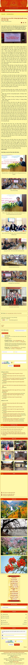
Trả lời (13, 341)
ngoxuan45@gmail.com (16, 347)
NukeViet (11, 664)
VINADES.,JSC (20, 664)
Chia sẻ (2, 325)
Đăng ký (25, 647)
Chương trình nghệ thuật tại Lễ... (8, 495)
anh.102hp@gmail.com (18, 340)
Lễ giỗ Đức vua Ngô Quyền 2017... (9, 494)
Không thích (23, 341)
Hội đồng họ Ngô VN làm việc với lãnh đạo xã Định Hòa (12, 429)
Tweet (2, 326)
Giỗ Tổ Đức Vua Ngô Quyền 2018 (9, 492)
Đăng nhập (17, 644)
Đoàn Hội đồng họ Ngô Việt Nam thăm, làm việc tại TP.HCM (13, 427)
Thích (17, 341)
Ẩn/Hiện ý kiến (5, 333)
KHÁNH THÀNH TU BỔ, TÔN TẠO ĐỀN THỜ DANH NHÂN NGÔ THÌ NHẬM (14, 434)
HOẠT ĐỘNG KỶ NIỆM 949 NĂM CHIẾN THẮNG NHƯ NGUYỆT (13, 432)
